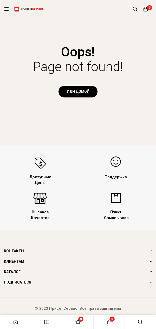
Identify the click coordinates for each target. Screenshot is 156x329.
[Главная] (15, 322)
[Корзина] (145, 9)
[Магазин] (46, 322)
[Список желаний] (78, 322)
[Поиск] (135, 9)
